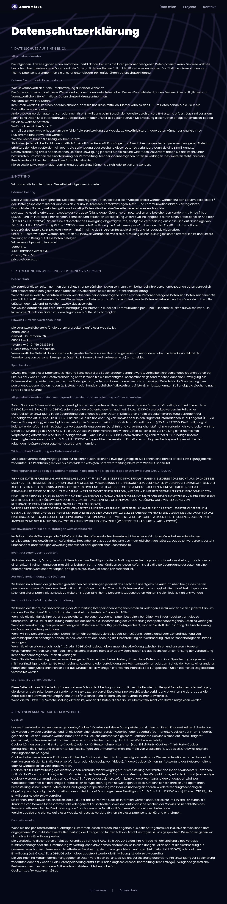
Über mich (168, 7)
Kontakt (209, 7)
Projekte (189, 7)
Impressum (98, 890)
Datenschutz (128, 890)
